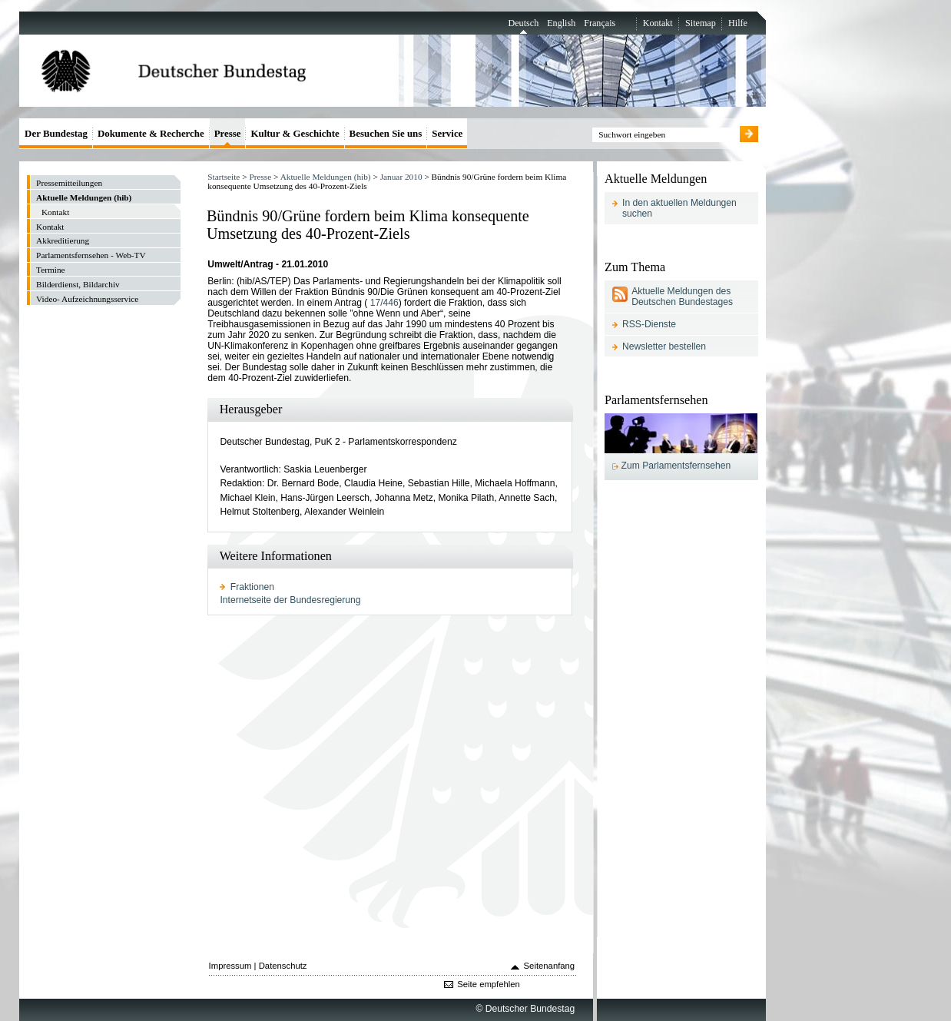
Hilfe (737, 23)
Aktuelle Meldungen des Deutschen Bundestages (682, 296)
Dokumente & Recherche (151, 133)
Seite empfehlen (488, 984)
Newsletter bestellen (664, 346)
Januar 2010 (401, 176)
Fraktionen (252, 587)
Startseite (223, 176)
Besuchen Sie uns (386, 133)
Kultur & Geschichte (294, 133)
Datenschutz (283, 965)
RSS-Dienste (649, 324)
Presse (260, 176)
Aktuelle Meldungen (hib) (325, 176)
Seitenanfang (549, 965)
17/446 (384, 302)
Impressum (230, 965)
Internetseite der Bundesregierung (290, 600)
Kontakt (658, 23)
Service (447, 133)
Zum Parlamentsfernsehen (676, 465)
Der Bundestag (56, 133)
